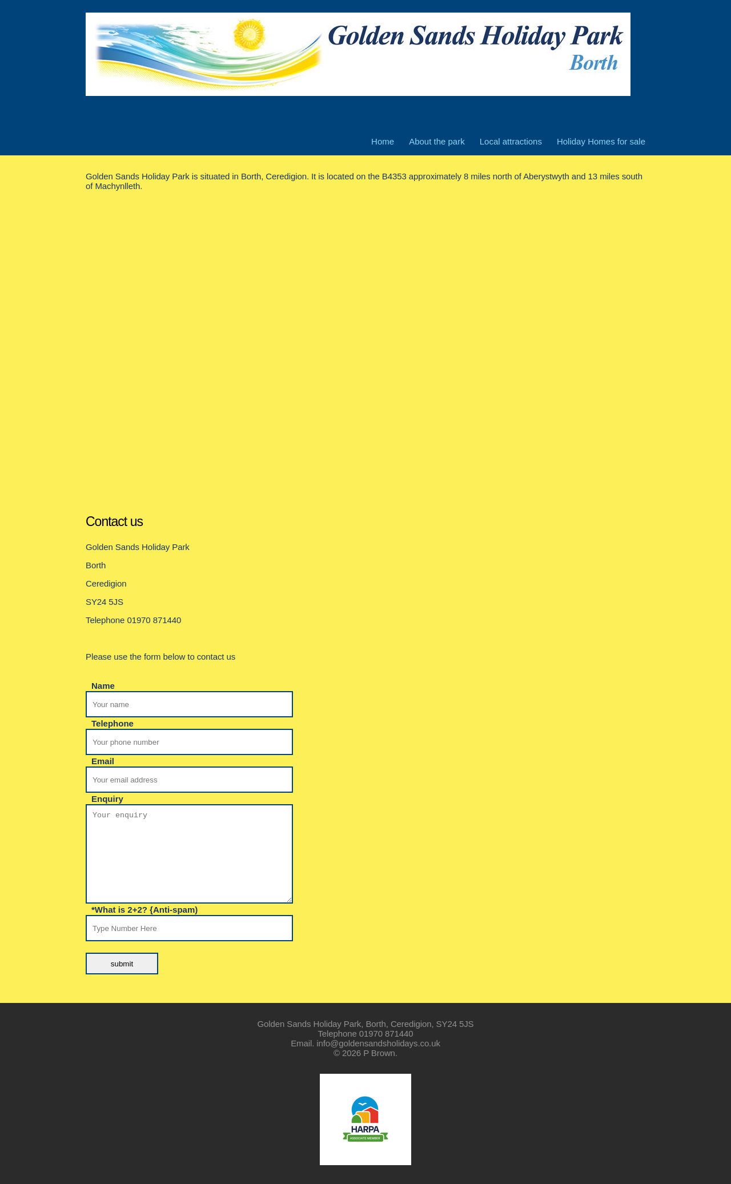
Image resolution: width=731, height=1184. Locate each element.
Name (103, 686)
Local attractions (511, 141)
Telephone (112, 723)
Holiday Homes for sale (601, 141)
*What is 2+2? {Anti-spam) (144, 909)
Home (382, 141)
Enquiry (107, 799)
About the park (437, 141)
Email (102, 761)
